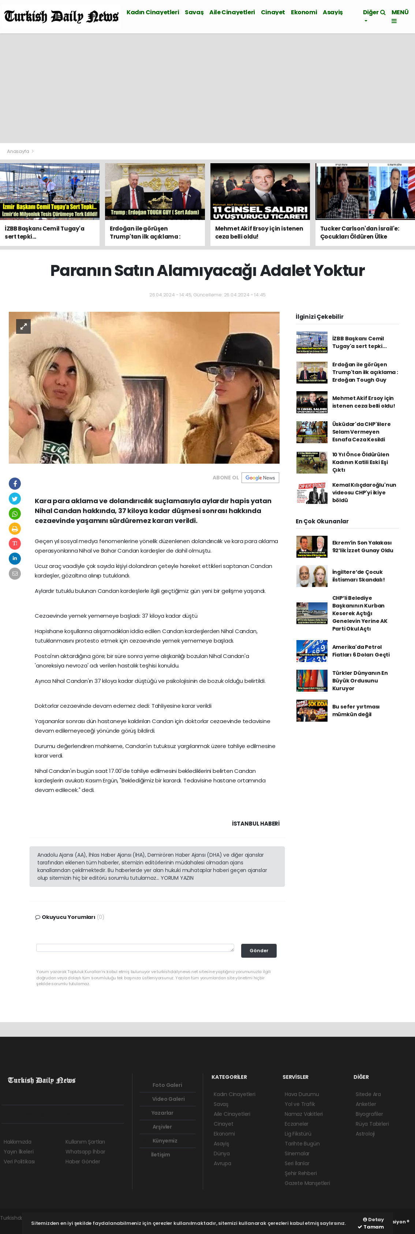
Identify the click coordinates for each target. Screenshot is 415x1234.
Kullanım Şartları (85, 1141)
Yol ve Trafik (300, 1104)
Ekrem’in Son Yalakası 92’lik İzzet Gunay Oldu (363, 546)
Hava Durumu (302, 1094)
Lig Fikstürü (298, 1133)
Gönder (259, 950)
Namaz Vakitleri (304, 1114)
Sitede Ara (368, 1094)
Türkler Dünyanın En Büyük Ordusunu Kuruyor (360, 680)
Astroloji (365, 1133)
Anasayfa (18, 151)
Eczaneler (297, 1124)
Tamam (371, 1226)
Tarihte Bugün (302, 1143)
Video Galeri (163, 1099)
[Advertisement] (207, 88)
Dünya (222, 1153)
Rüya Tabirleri (372, 1124)
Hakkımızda (17, 1141)
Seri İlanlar (297, 1163)
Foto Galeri (162, 1085)
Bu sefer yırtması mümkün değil (356, 710)
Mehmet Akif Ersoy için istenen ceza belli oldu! (363, 402)
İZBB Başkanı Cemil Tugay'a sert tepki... (359, 342)
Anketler (366, 1104)
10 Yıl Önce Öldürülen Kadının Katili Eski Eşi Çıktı (360, 462)
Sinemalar (297, 1153)
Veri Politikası (19, 1161)
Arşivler (157, 1126)
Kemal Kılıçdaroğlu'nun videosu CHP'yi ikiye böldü (364, 492)
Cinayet (273, 12)
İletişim (156, 1154)
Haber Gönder (83, 1161)
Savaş (194, 12)
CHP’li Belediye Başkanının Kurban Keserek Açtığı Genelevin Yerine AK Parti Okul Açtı (360, 613)
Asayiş (333, 12)
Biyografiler (369, 1114)
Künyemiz (159, 1140)
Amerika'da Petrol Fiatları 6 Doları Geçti (361, 650)
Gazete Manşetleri (307, 1183)
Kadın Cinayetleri (153, 12)
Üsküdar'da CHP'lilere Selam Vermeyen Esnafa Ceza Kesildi (361, 431)
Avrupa (222, 1163)
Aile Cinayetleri (232, 12)
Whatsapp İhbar (85, 1151)
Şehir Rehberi (301, 1173)
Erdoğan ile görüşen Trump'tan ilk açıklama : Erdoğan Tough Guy (365, 372)
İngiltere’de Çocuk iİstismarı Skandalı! (358, 575)
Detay (373, 1219)
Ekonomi (304, 12)
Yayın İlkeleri (18, 1151)
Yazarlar (157, 1113)
